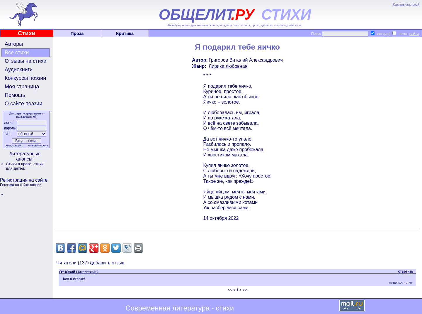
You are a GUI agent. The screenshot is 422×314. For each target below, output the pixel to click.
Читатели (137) (72, 262)
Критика (125, 33)
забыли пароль (38, 145)
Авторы (14, 44)
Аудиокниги (19, 69)
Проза (77, 33)
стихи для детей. (25, 166)
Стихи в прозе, (19, 164)
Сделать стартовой (406, 4)
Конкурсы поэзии (25, 78)
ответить (405, 271)
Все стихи (17, 52)
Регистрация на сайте (23, 180)
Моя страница (22, 87)
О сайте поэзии (23, 104)
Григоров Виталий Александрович (246, 60)
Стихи (26, 33)
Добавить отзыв (107, 262)
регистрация (13, 145)
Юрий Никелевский (81, 272)
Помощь (15, 95)
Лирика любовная (228, 66)
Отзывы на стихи (25, 61)
